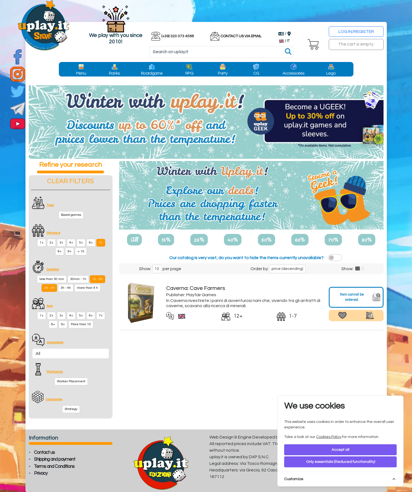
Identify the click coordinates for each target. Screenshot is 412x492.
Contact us (44, 452)
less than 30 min (51, 279)
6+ (91, 242)
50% (266, 239)
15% (166, 239)
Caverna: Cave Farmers (195, 288)
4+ (71, 242)
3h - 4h (65, 288)
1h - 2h (97, 279)
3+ (61, 242)
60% (300, 239)
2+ (51, 242)
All (134, 239)
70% (333, 239)
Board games (71, 215)
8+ (60, 251)
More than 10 (81, 324)
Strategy (71, 409)
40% (232, 239)
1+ (42, 242)
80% (367, 239)
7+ (101, 242)
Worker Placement (71, 381)
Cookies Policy (328, 437)
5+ (81, 242)
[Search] (221, 52)
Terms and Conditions (54, 466)
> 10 (80, 251)
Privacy (40, 473)
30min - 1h (78, 279)
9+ (69, 251)
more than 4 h (87, 288)
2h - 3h (49, 288)
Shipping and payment (54, 459)
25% (199, 239)
